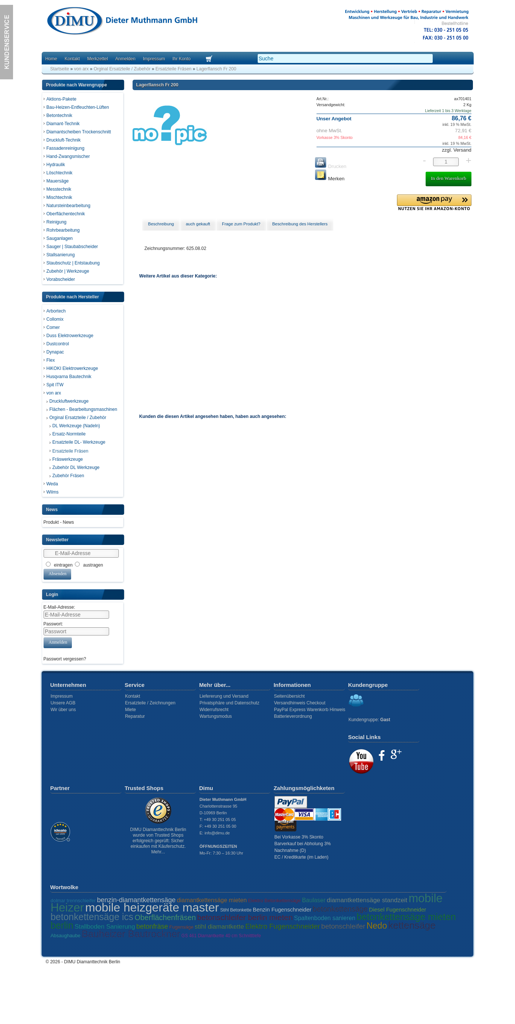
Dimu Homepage (122, 22)
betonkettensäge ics (92, 917)
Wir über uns (63, 709)
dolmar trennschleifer (73, 900)
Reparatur (135, 716)
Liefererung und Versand (224, 696)
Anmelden (125, 58)
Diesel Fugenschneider (397, 909)
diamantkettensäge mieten (212, 900)
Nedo (376, 926)
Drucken (330, 166)
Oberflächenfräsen (165, 917)
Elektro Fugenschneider (282, 926)
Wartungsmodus (216, 716)
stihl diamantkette (219, 926)
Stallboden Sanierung (104, 926)
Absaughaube (65, 935)
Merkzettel (97, 58)
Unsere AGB (63, 703)
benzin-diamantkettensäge (136, 900)
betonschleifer (343, 926)
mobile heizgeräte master (152, 907)
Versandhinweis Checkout (299, 703)
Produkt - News (59, 522)
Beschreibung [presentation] (161, 224)
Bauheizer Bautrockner (131, 933)
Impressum (154, 58)
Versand (461, 150)
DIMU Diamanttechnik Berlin (92, 961)
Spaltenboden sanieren (324, 918)
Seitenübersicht (289, 696)
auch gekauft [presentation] (198, 224)
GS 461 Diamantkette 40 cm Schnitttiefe (221, 935)
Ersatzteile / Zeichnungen (150, 703)
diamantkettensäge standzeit (367, 900)
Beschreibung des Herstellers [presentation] (300, 224)
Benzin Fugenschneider (282, 909)
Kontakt (72, 58)
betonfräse (152, 926)
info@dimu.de (217, 833)
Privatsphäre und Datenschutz (230, 703)
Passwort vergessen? (65, 659)
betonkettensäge (340, 909)
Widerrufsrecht (214, 709)
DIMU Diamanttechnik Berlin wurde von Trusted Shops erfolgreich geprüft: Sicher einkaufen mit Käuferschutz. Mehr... (158, 841)
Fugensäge (181, 927)
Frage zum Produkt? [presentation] (241, 224)
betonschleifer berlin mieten (245, 917)
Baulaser (313, 900)
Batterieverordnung (293, 716)
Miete (130, 709)
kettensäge (412, 925)
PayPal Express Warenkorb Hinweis (310, 709)
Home (51, 58)
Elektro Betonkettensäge (274, 900)
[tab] (160, 224)
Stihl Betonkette (235, 910)
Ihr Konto (181, 58)
